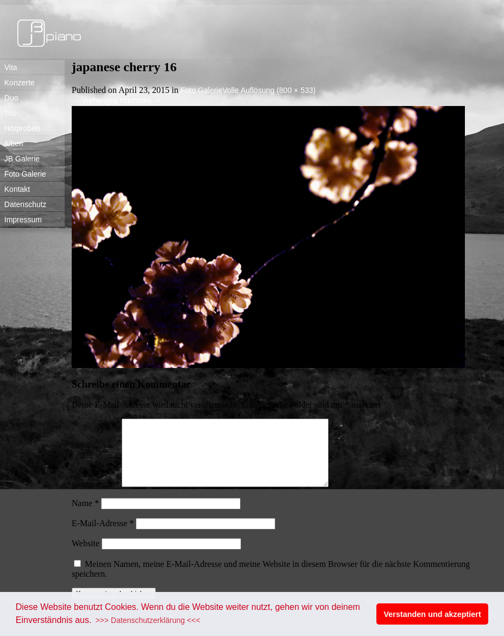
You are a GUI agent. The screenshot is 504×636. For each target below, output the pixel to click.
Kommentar (95, 497)
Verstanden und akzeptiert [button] (432, 614)
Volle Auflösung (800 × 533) (269, 90)
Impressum (21, 219)
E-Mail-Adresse (103, 536)
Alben (11, 143)
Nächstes (140, 100)
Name (85, 516)
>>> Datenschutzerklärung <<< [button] (148, 620)
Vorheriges (95, 100)
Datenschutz (23, 204)
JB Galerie (20, 158)
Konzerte (17, 82)
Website (85, 556)
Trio (8, 113)
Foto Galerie (23, 174)
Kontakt (15, 189)
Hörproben (20, 128)
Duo (9, 97)
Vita (8, 67)
